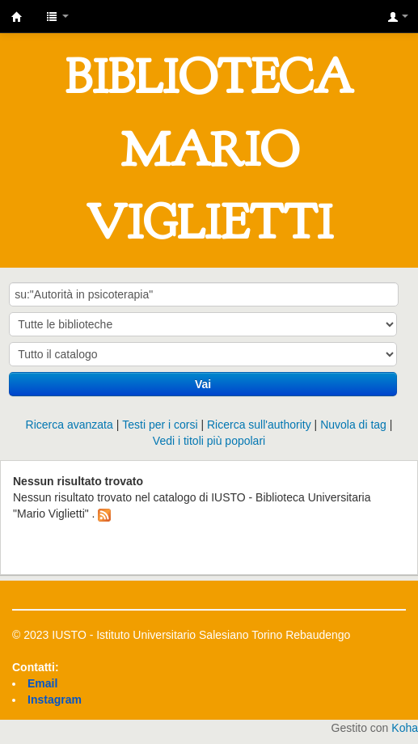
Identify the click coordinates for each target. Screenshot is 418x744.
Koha (404, 727)
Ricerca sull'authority (259, 424)
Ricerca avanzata (69, 424)
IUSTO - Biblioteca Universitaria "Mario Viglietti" (17, 17)
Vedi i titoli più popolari (209, 440)
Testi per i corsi (159, 424)
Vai (203, 384)
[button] (57, 16)
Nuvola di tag (353, 424)
